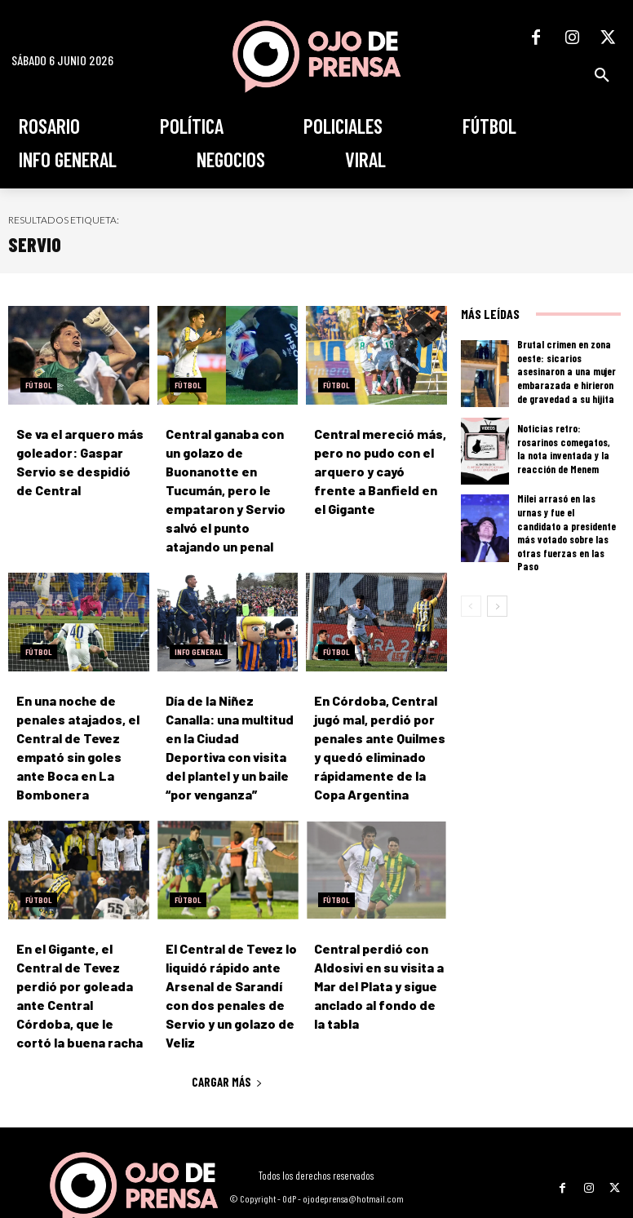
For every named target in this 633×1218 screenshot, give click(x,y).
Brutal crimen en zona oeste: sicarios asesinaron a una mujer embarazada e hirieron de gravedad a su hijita (567, 371)
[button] (602, 75)
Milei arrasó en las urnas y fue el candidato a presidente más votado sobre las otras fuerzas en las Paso (567, 524)
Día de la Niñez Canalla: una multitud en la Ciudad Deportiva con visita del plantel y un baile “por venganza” (228, 712)
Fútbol (38, 385)
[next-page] (497, 591)
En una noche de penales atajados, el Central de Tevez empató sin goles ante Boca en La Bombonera (79, 712)
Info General (199, 628)
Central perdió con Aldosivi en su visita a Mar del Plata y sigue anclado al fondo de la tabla (375, 956)
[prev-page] (471, 591)
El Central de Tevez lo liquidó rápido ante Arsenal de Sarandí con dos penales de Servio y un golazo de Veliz (230, 956)
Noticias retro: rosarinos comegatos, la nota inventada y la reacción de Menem (565, 448)
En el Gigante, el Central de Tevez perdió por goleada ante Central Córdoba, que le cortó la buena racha (81, 956)
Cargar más (227, 1030)
